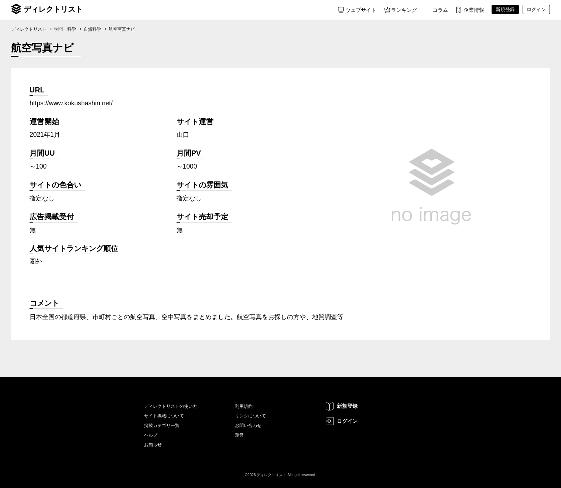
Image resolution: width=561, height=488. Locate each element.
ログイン (347, 421)
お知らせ (153, 445)
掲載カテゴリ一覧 (161, 425)
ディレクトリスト (53, 9)
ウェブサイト (360, 10)
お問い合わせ (248, 425)
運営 (239, 435)
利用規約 (244, 406)
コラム (440, 10)
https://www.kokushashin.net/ (71, 103)
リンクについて (250, 416)
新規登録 (347, 406)
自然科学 (92, 29)
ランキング (404, 10)
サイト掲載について (164, 416)
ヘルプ (150, 435)
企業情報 (473, 10)
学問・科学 (65, 29)
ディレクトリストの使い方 (170, 406)
